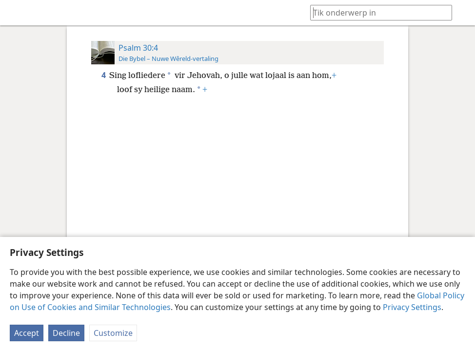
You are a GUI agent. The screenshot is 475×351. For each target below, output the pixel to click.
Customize (113, 333)
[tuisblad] (14, 12)
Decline (66, 333)
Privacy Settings (412, 307)
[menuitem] (14, 12)
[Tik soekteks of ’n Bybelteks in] (376, 12)
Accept (26, 333)
